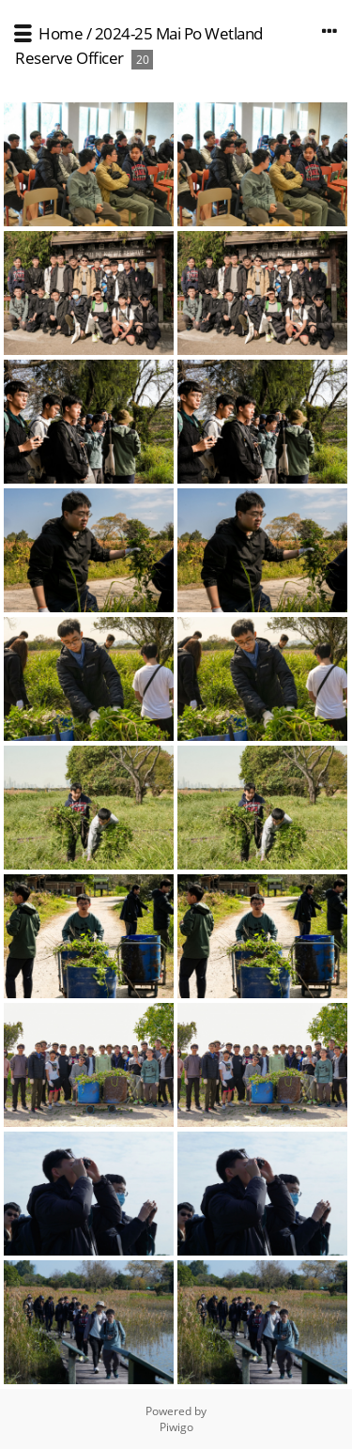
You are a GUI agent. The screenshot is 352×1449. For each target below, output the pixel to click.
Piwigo (176, 1427)
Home (60, 33)
